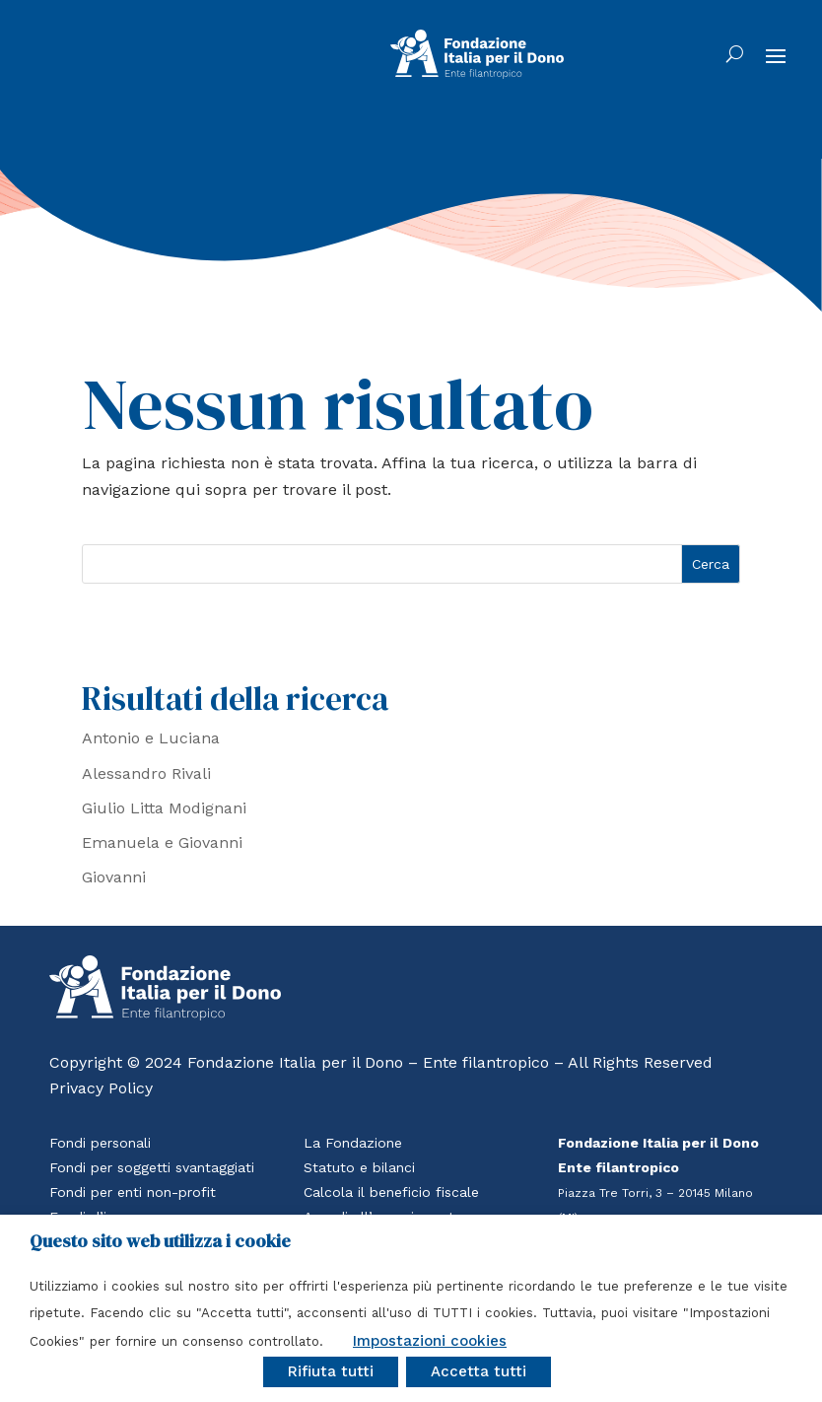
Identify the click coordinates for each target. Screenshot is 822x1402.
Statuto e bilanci (359, 1167)
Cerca (710, 564)
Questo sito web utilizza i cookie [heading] (160, 1241)
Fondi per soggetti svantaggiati (151, 1167)
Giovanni (114, 877)
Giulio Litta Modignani (164, 808)
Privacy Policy (101, 1088)
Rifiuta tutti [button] (331, 1371)
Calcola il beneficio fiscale (391, 1192)
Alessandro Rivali (146, 773)
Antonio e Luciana (151, 738)
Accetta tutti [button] (478, 1371)
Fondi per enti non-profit (132, 1192)
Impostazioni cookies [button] (430, 1341)
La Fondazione (353, 1143)
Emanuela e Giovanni (162, 842)
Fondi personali (100, 1143)
